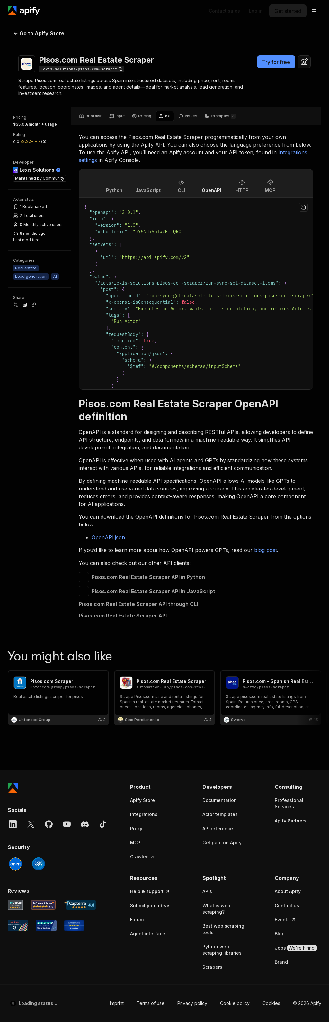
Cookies (271, 691)
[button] (153, 475)
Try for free (276, 62)
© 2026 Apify (307, 691)
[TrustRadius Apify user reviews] (46, 613)
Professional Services (289, 491)
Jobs (296, 636)
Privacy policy (192, 691)
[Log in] (256, 11)
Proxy (136, 516)
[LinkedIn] (13, 512)
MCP (135, 530)
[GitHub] (49, 512)
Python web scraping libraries (222, 637)
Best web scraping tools (223, 617)
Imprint (117, 691)
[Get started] (288, 10)
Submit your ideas (150, 593)
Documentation (219, 488)
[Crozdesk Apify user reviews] (74, 613)
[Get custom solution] (224, 11)
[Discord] (85, 512)
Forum (137, 607)
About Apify (288, 579)
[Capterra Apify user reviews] (80, 593)
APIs (207, 579)
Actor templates (220, 502)
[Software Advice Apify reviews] (43, 593)
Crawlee (142, 544)
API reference (217, 516)
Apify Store (142, 488)
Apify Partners (291, 508)
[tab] (90, 116)
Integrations (143, 502)
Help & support (150, 579)
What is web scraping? (216, 596)
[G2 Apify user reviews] (18, 613)
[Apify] (24, 10)
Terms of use (150, 691)
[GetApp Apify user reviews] (15, 593)
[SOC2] (38, 551)
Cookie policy (235, 691)
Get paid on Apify (222, 530)
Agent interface (147, 621)
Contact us (287, 593)
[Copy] (81, 69)
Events (285, 607)
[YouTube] (67, 512)
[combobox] (304, 61)
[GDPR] (15, 551)
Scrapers (212, 655)
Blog (280, 621)
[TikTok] (103, 512)
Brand (281, 649)
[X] (31, 512)
